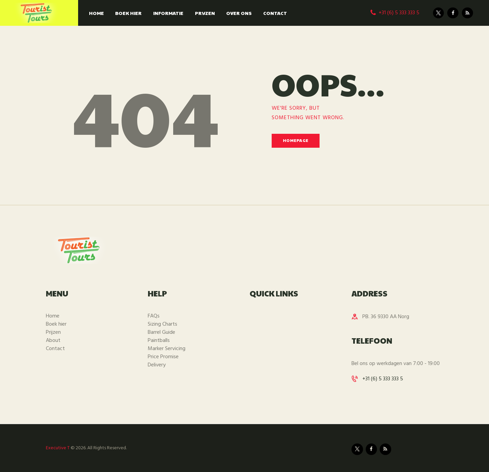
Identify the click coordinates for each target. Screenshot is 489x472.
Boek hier (56, 324)
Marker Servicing (166, 348)
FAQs (154, 316)
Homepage (295, 140)
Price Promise (163, 356)
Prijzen (53, 332)
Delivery (157, 365)
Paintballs (159, 340)
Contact (55, 348)
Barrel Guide (161, 332)
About (53, 340)
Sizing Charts (162, 324)
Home (52, 316)
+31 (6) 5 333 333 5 (382, 379)
